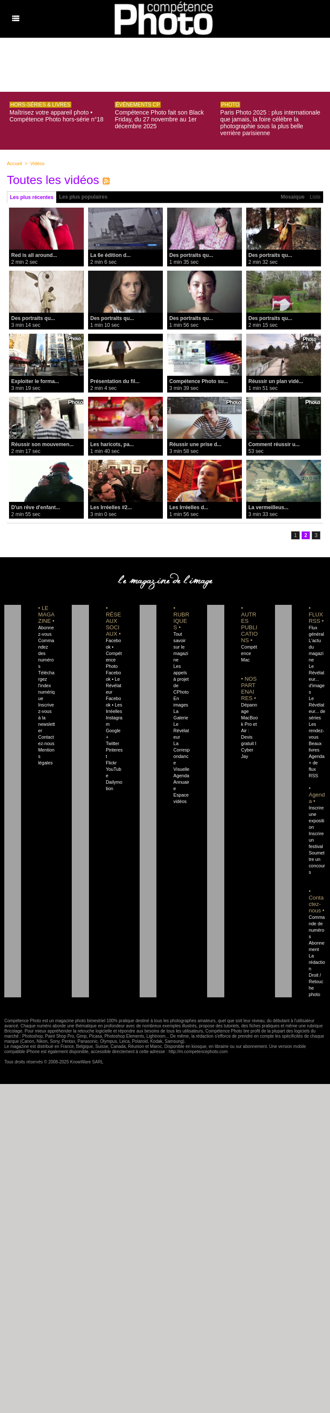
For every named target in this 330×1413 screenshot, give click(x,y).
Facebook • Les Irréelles (114, 705)
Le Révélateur (181, 731)
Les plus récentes (31, 197)
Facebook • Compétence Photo (114, 653)
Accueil (14, 163)
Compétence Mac (249, 653)
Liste (315, 197)
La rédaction (317, 962)
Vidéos (37, 163)
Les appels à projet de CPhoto (181, 679)
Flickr (111, 762)
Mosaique (292, 197)
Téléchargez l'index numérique (46, 685)
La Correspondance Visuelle (182, 756)
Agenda (181, 775)
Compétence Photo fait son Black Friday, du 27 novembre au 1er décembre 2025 (159, 119)
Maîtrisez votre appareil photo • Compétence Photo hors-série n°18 (56, 116)
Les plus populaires (83, 197)
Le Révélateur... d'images (316, 679)
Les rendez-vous (316, 731)
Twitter (112, 743)
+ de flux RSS (313, 769)
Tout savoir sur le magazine (181, 646)
